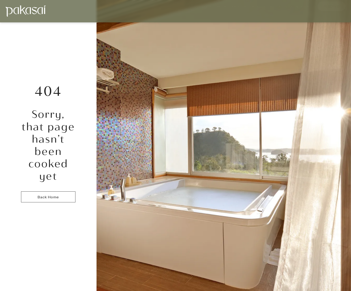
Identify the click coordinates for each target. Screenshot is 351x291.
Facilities (261, 11)
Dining (238, 11)
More (303, 11)
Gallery (284, 11)
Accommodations (207, 11)
